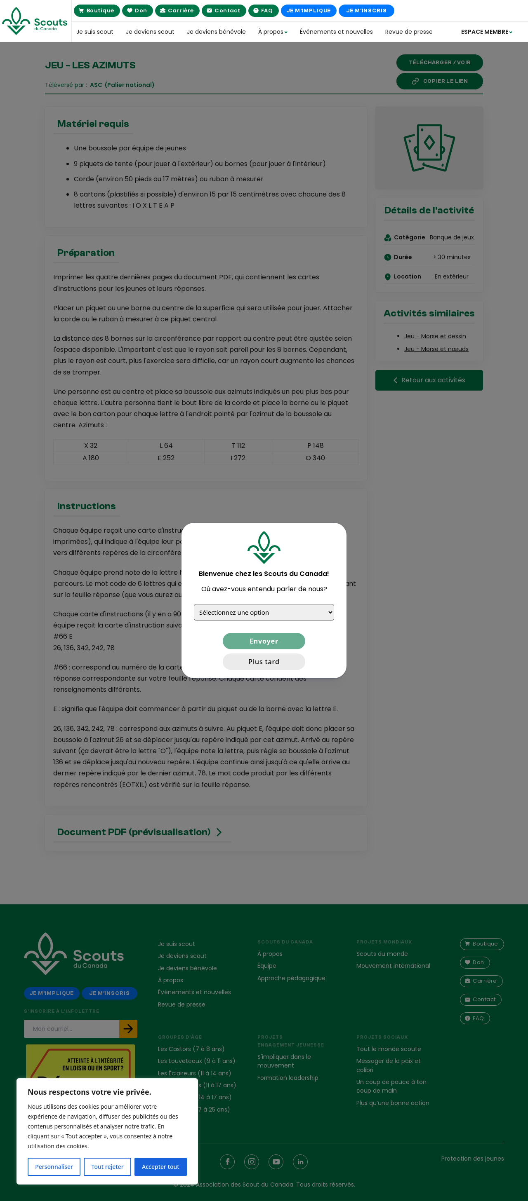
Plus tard (263, 661)
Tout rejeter (108, 1167)
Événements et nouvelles (336, 32)
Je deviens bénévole (216, 32)
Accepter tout (160, 1167)
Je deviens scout (150, 32)
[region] (107, 1131)
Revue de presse (409, 32)
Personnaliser (54, 1167)
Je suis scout (94, 32)
